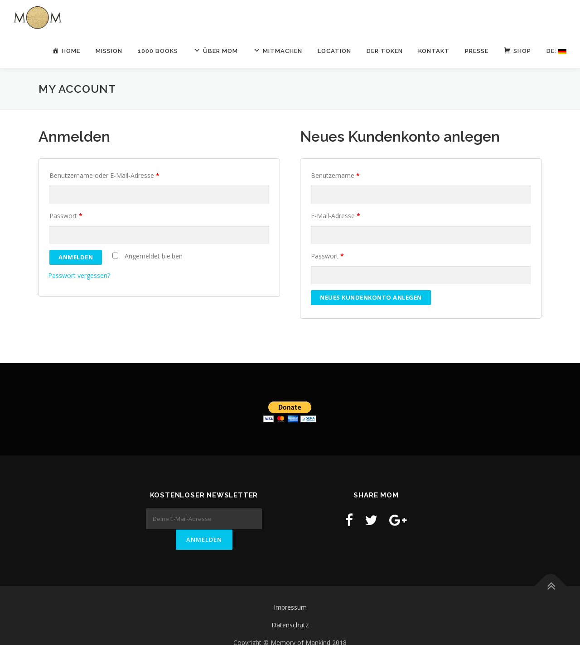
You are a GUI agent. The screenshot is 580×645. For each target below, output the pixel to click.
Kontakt (434, 51)
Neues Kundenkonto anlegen (371, 297)
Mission (109, 51)
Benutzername (335, 175)
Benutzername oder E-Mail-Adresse (104, 175)
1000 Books (158, 51)
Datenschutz (290, 606)
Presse (476, 51)
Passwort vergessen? (79, 275)
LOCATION (334, 51)
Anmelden (75, 257)
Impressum (290, 588)
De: (556, 51)
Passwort (65, 215)
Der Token (385, 51)
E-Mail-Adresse (335, 215)
